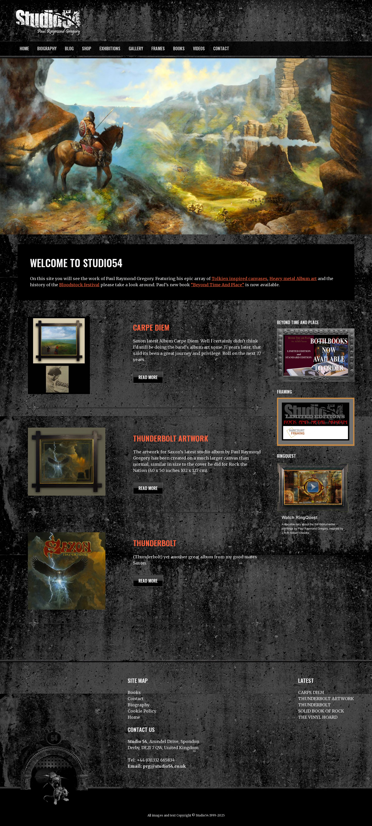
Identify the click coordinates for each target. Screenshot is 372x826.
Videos (199, 48)
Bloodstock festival (79, 284)
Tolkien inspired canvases (239, 278)
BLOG (69, 48)
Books (179, 48)
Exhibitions (109, 48)
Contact (221, 48)
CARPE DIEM (151, 327)
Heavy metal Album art (293, 278)
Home (24, 48)
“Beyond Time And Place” (217, 284)
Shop (86, 48)
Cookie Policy (142, 711)
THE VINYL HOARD (317, 717)
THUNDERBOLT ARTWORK (170, 438)
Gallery (136, 48)
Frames (158, 48)
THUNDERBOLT (154, 542)
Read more (148, 377)
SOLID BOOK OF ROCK (321, 711)
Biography (47, 48)
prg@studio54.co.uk (164, 766)
